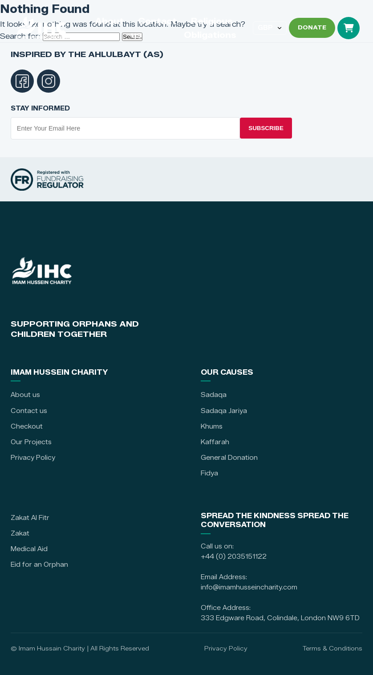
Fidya (209, 473)
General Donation (229, 458)
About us (25, 395)
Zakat (20, 533)
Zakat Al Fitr (30, 518)
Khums (212, 426)
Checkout (27, 426)
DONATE (312, 27)
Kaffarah (215, 442)
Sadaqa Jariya (224, 411)
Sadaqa (214, 395)
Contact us (29, 411)
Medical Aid (29, 549)
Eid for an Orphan (39, 564)
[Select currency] (270, 28)
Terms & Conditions (332, 648)
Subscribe (266, 128)
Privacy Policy (33, 458)
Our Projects (31, 442)
